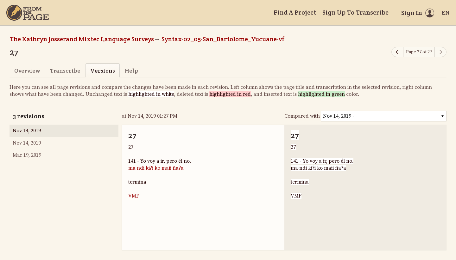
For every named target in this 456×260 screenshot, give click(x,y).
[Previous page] (397, 52)
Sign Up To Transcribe (355, 12)
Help (131, 70)
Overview (27, 70)
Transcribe (65, 70)
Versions (102, 70)
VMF (133, 196)
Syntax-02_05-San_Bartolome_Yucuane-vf (223, 39)
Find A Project (295, 12)
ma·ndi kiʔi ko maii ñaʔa (156, 168)
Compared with (302, 116)
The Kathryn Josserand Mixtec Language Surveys (82, 39)
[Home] (27, 13)
